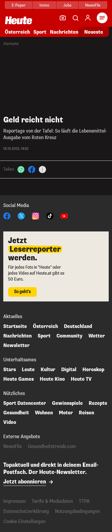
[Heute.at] (18, 20)
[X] (21, 215)
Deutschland (78, 326)
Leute (28, 370)
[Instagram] (35, 215)
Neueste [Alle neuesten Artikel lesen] (93, 32)
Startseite (11, 44)
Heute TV (81, 379)
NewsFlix (92, 5)
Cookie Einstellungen (24, 521)
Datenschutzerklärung (26, 511)
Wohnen (44, 413)
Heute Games (18, 379)
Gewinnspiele (67, 403)
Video (9, 422)
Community (69, 336)
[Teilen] (42, 169)
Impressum (14, 501)
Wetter (96, 336)
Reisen (86, 413)
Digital (68, 370)
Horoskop (93, 370)
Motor (66, 413)
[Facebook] (31, 169)
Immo (44, 5)
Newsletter (16, 346)
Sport (39, 32)
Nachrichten (64, 32)
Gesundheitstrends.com (52, 446)
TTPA (84, 501)
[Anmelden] (87, 17)
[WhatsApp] (20, 169)
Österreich (17, 32)
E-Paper (19, 5)
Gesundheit (16, 413)
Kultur (48, 370)
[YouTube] (64, 215)
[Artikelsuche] (75, 17)
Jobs (67, 5)
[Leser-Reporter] (62, 17)
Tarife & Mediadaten (52, 501)
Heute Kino (52, 379)
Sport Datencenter (24, 403)
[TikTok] (49, 215)
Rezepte (98, 403)
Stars (9, 370)
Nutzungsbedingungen (77, 511)
